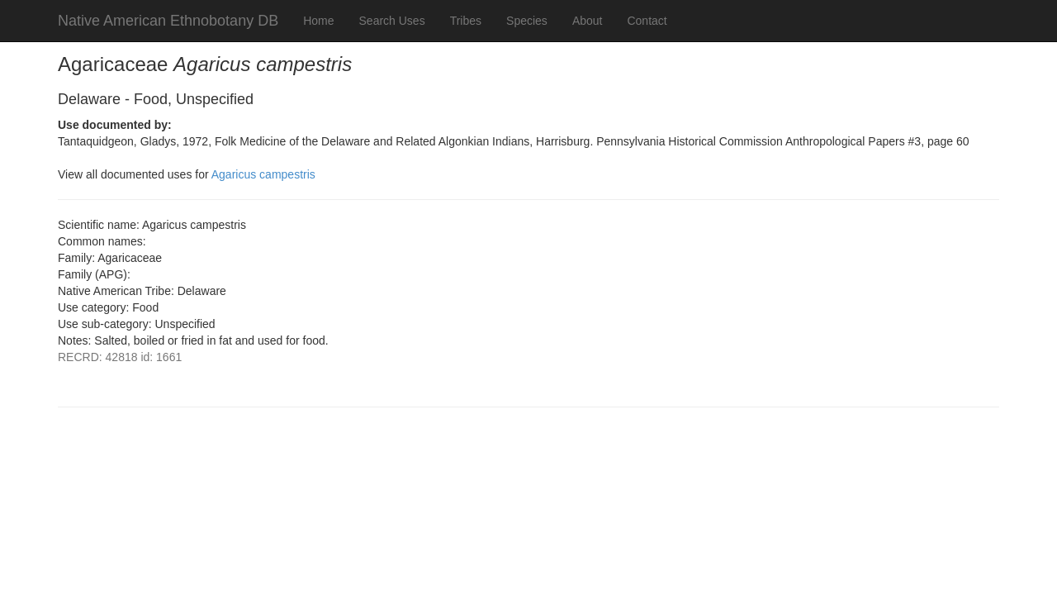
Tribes (465, 20)
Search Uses (392, 20)
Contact (646, 20)
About (587, 20)
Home (318, 20)
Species (526, 20)
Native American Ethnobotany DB (168, 20)
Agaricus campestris (263, 174)
